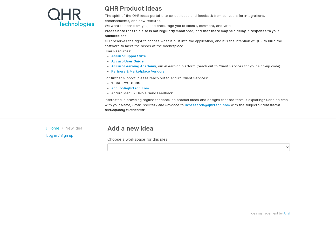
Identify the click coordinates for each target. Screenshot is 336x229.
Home (53, 128)
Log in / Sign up (59, 135)
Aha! (287, 213)
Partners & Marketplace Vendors (137, 71)
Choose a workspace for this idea (137, 139)
